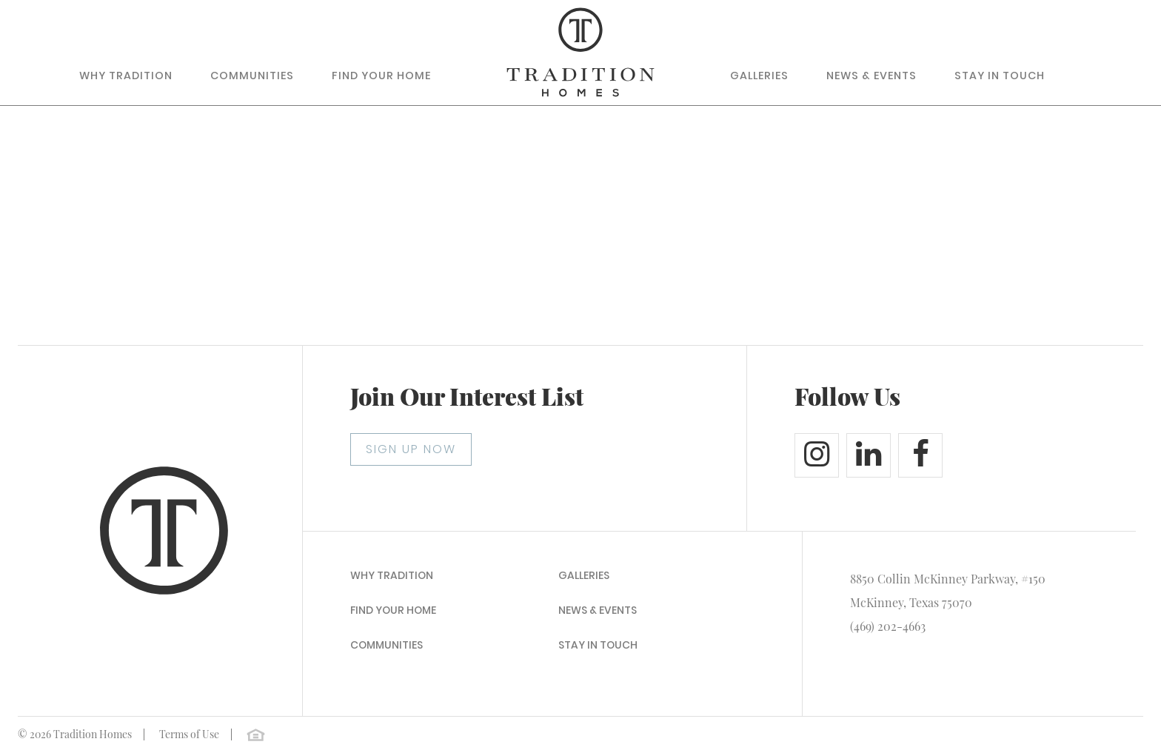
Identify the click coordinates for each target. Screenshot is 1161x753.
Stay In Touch (999, 75)
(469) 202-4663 (888, 626)
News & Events (871, 75)
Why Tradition (126, 75)
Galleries (759, 75)
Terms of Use (189, 734)
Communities (252, 75)
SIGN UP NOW (411, 449)
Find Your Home (381, 75)
